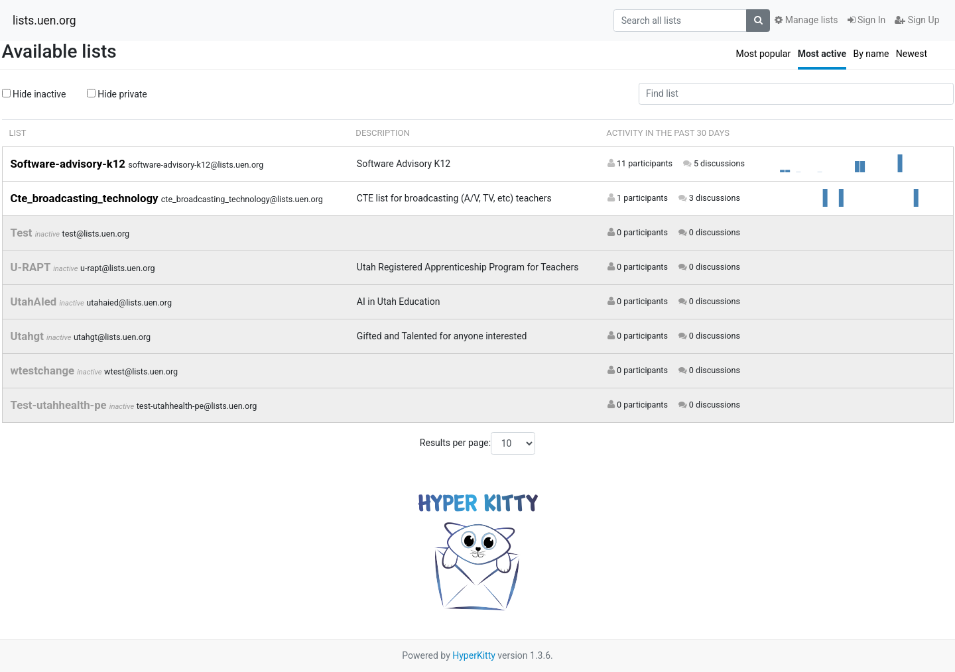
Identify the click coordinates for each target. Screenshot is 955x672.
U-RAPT (32, 267)
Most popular (763, 53)
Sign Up (917, 20)
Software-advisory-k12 (70, 163)
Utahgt (29, 336)
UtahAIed (35, 301)
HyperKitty (473, 655)
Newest (911, 53)
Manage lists (806, 20)
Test (23, 232)
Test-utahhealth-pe (60, 405)
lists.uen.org (44, 20)
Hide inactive (34, 94)
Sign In (867, 20)
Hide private (117, 94)
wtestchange (44, 370)
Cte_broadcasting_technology (86, 198)
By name (871, 53)
